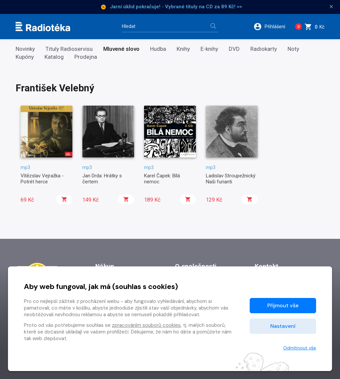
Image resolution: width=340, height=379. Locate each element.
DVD (234, 49)
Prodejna (85, 57)
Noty (293, 49)
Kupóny (25, 57)
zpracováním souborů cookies (146, 325)
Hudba (158, 49)
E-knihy (209, 49)
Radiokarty (263, 49)
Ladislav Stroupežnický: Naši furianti (231, 179)
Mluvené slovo (121, 49)
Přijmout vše (282, 305)
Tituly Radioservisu (69, 49)
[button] (271, 26)
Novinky (25, 49)
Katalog (54, 57)
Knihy (183, 49)
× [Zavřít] (331, 6)
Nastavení (283, 326)
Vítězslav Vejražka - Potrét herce (42, 179)
